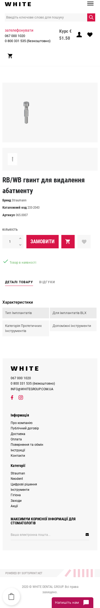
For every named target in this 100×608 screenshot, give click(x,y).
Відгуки (47, 282)
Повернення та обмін (27, 445)
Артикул (8, 215)
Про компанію (22, 423)
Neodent (17, 479)
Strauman (18, 473)
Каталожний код (14, 207)
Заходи (16, 501)
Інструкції (18, 450)
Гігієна (16, 495)
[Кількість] (9, 241)
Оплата (16, 439)
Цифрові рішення (24, 484)
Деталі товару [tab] (19, 282)
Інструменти (20, 490)
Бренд (6, 200)
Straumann (19, 200)
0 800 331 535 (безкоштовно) (28, 41)
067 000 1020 (15, 36)
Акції (14, 506)
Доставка (18, 434)
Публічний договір (25, 428)
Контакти (18, 456)
